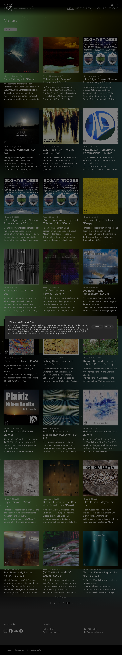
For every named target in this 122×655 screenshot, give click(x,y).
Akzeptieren (97, 327)
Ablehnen (109, 327)
